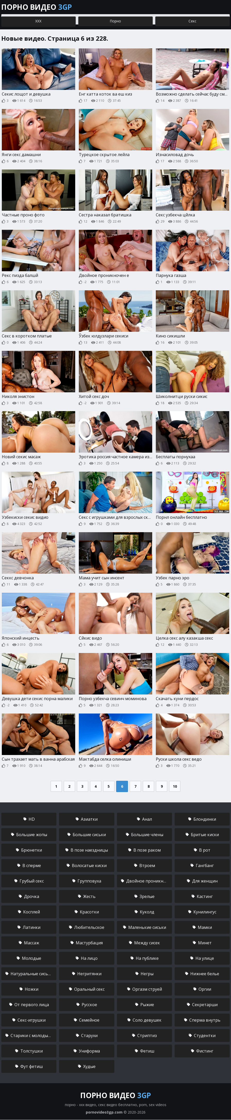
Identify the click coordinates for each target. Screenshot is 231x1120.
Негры (144, 973)
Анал (144, 818)
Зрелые (144, 896)
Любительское (86, 927)
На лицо (86, 958)
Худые (87, 1066)
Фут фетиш (29, 1066)
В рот (202, 849)
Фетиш (144, 1050)
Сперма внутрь (202, 1019)
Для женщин (202, 880)
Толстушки (29, 1050)
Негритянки (86, 973)
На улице (202, 958)
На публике (144, 958)
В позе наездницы (86, 849)
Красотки (86, 911)
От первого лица (29, 1004)
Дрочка (29, 896)
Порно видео (39, 7)
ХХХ (38, 19)
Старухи (87, 1035)
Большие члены (144, 834)
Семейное (86, 1019)
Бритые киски (202, 834)
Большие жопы (29, 834)
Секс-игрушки (29, 1019)
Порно (115, 19)
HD (29, 818)
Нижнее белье (202, 973)
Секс (192, 19)
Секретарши (202, 1004)
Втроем (144, 865)
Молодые (28, 958)
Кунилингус (202, 911)
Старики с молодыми (29, 1035)
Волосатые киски (86, 865)
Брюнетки (29, 849)
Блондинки (202, 818)
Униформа (86, 1050)
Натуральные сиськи (29, 973)
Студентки (202, 1035)
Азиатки (86, 818)
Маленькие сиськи (144, 927)
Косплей (29, 911)
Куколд (144, 911)
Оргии (202, 988)
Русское (86, 1004)
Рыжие (144, 1004)
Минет (202, 942)
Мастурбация (86, 942)
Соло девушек (144, 1019)
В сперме (29, 865)
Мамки (202, 927)
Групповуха (86, 880)
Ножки (28, 988)
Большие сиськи (86, 834)
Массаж (29, 942)
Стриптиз (144, 1035)
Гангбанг (202, 865)
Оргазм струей (144, 988)
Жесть (87, 896)
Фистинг (202, 1050)
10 (176, 786)
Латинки (28, 927)
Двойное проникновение (146, 880)
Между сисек (144, 942)
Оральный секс (87, 988)
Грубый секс (29, 880)
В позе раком (144, 849)
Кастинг (202, 896)
